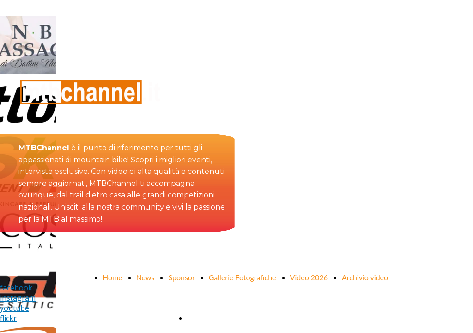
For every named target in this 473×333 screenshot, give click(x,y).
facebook (16, 288)
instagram (18, 298)
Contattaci (203, 317)
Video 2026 (309, 277)
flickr (8, 318)
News (145, 277)
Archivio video (365, 277)
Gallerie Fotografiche (242, 277)
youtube (14, 308)
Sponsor (181, 277)
